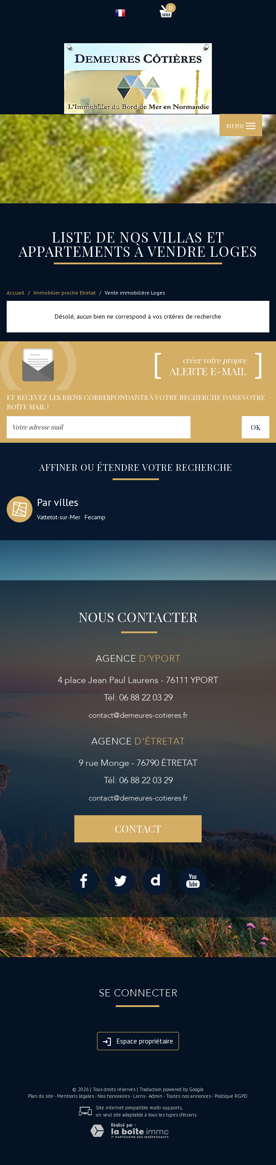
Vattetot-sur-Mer (59, 517)
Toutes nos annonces (188, 1096)
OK (255, 427)
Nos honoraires (113, 1096)
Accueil (15, 292)
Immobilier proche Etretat (64, 292)
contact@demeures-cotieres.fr (138, 715)
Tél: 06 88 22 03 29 (138, 698)
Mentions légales (75, 1096)
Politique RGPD (231, 1096)
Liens (139, 1096)
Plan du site (40, 1096)
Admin (155, 1096)
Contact (138, 828)
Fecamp (95, 517)
